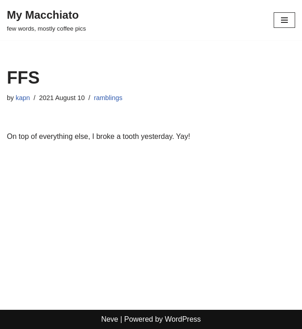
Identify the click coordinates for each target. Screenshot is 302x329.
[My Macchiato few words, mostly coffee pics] (46, 20)
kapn (23, 97)
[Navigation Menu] (284, 20)
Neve (109, 319)
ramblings (108, 97)
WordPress (183, 319)
